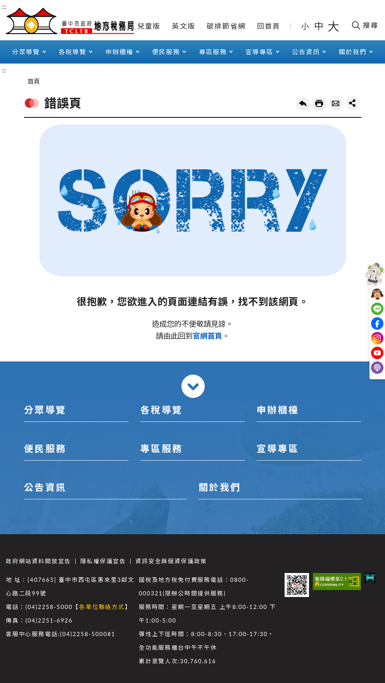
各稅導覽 (72, 51)
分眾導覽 (26, 51)
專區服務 (213, 51)
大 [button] (333, 26)
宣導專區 (259, 51)
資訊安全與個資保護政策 (171, 561)
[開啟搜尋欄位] (364, 25)
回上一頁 (303, 104)
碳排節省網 (226, 26)
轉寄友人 (336, 104)
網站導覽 (110, 26)
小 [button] (305, 26)
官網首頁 (207, 335)
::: (4, 6)
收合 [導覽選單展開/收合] (193, 386)
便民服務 (166, 51)
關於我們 (353, 51)
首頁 (34, 81)
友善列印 (319, 104)
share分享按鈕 (353, 103)
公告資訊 (306, 51)
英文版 (183, 26)
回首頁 (269, 26)
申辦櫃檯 (119, 51)
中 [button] (319, 25)
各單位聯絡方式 (102, 607)
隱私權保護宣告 (103, 561)
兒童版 (149, 26)
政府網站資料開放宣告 (38, 561)
